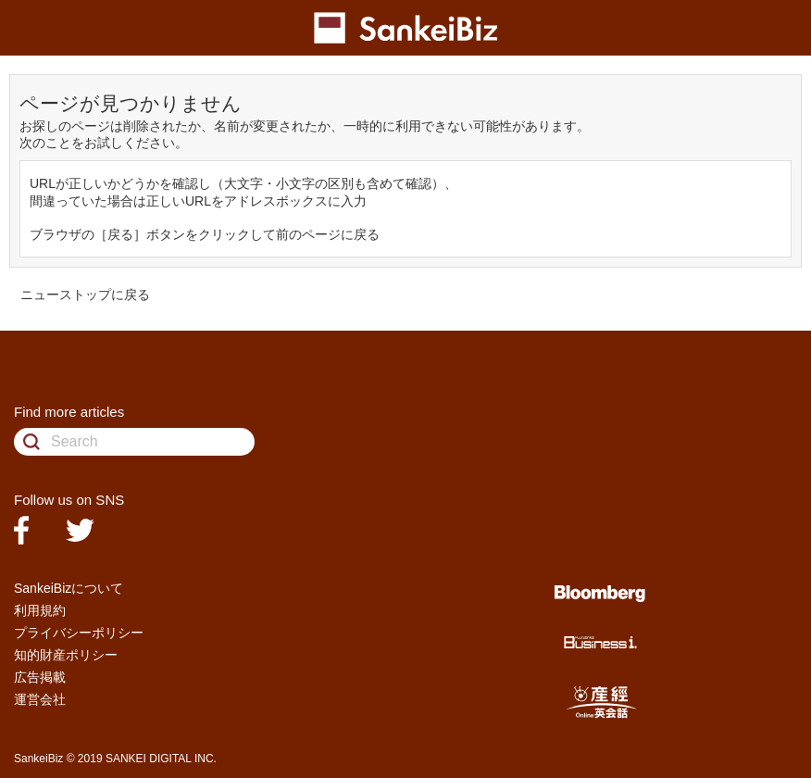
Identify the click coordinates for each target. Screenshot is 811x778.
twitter (80, 530)
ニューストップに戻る (85, 294)
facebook (21, 530)
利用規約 (40, 610)
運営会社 (40, 699)
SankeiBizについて (68, 588)
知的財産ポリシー (66, 654)
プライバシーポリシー (78, 632)
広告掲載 (40, 677)
